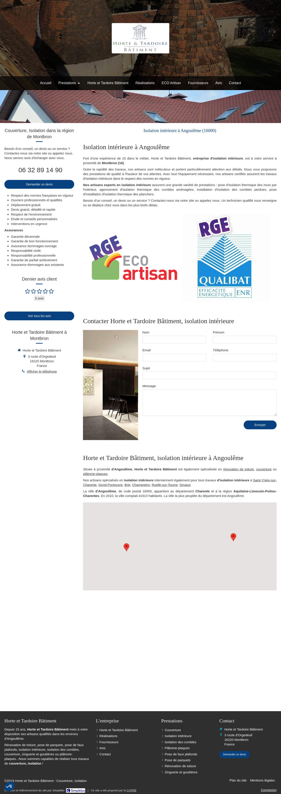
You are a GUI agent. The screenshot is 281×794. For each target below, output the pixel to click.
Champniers (141, 485)
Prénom (218, 332)
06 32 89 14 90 (40, 170)
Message (149, 386)
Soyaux (185, 485)
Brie (127, 485)
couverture (264, 469)
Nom (146, 332)
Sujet (146, 368)
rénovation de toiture (238, 469)
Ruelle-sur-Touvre (165, 485)
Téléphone (220, 350)
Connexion (269, 790)
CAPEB (131, 790)
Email (146, 350)
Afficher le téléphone (42, 371)
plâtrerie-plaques (95, 474)
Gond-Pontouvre (110, 485)
